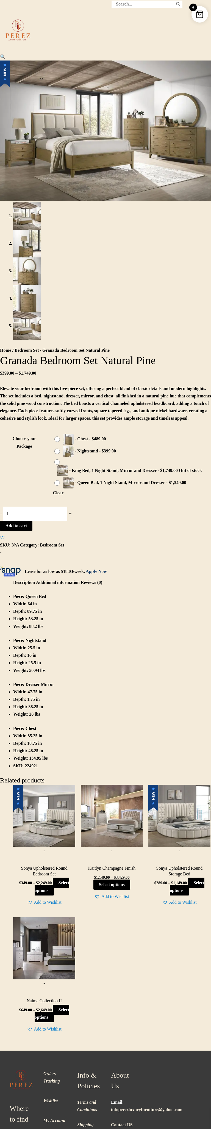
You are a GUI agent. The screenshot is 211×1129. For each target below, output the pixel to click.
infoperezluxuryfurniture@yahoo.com (146, 975)
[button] (2, 56)
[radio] (81, 305)
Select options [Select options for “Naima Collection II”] (52, 879)
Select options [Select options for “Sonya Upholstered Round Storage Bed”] (187, 752)
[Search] (178, 4)
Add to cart (16, 391)
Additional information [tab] (58, 448)
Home (5, 216)
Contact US (122, 990)
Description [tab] (24, 448)
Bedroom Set (27, 216)
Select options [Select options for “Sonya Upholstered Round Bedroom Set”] (52, 752)
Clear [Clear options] (58, 358)
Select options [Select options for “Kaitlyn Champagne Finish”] (112, 750)
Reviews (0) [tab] (91, 448)
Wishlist (50, 967)
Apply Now (96, 437)
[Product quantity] (35, 379)
